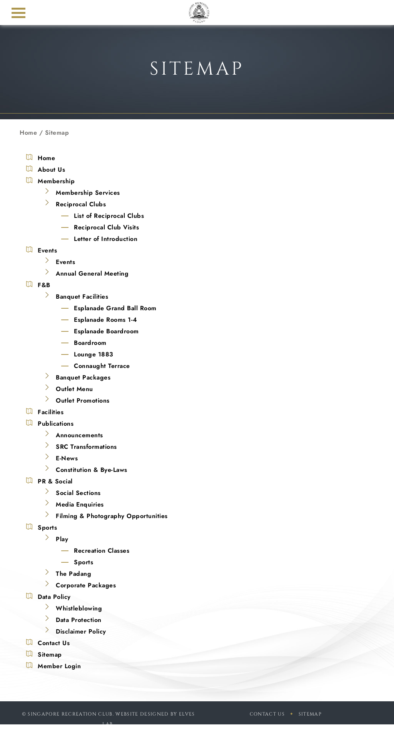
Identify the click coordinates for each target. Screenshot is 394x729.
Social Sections (78, 492)
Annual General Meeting (92, 273)
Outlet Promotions (83, 400)
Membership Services (88, 192)
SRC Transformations (86, 446)
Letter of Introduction (105, 238)
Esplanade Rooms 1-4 (105, 319)
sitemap (310, 714)
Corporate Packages (86, 585)
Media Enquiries (80, 504)
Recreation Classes (101, 550)
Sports (83, 562)
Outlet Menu (74, 389)
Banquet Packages (83, 377)
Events (65, 261)
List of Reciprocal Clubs (109, 215)
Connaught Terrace (102, 365)
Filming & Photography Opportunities (112, 516)
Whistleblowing (79, 608)
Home (28, 132)
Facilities (50, 412)
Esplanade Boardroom (106, 331)
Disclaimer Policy (81, 631)
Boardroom (90, 342)
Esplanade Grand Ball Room (115, 308)
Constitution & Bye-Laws (91, 469)
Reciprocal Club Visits (106, 227)
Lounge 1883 (94, 354)
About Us (51, 169)
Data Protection (79, 619)
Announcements (79, 435)
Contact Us (54, 643)
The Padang (73, 573)
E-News (67, 458)
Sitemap (50, 654)
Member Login (59, 666)
